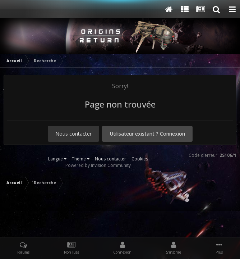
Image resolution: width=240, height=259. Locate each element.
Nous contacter (73, 133)
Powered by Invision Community (98, 165)
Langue (57, 159)
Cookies (139, 159)
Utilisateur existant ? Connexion (147, 133)
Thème (80, 159)
